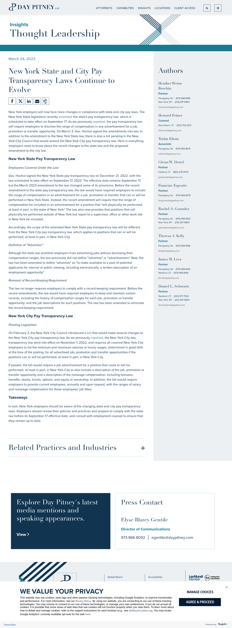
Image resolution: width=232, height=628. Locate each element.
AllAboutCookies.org (140, 610)
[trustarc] (223, 624)
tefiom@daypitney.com (169, 154)
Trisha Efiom (168, 139)
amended (65, 116)
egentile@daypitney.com (172, 537)
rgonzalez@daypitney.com (171, 227)
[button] (226, 587)
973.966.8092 (133, 537)
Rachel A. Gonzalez (173, 209)
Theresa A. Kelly (171, 236)
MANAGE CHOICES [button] (200, 592)
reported (99, 121)
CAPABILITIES (125, 8)
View (23, 534)
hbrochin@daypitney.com (170, 107)
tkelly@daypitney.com (168, 251)
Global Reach (115, 577)
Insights (144, 8)
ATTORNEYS (104, 8)
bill (89, 332)
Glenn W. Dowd (171, 162)
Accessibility (155, 577)
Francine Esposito (172, 186)
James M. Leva (169, 259)
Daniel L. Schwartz (173, 286)
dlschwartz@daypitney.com (171, 305)
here (88, 614)
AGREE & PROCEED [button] (200, 602)
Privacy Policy (83, 601)
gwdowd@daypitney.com (170, 177)
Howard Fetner (170, 116)
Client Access (184, 8)
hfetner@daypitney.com (170, 130)
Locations (162, 8)
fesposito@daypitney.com (171, 200)
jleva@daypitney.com (168, 278)
